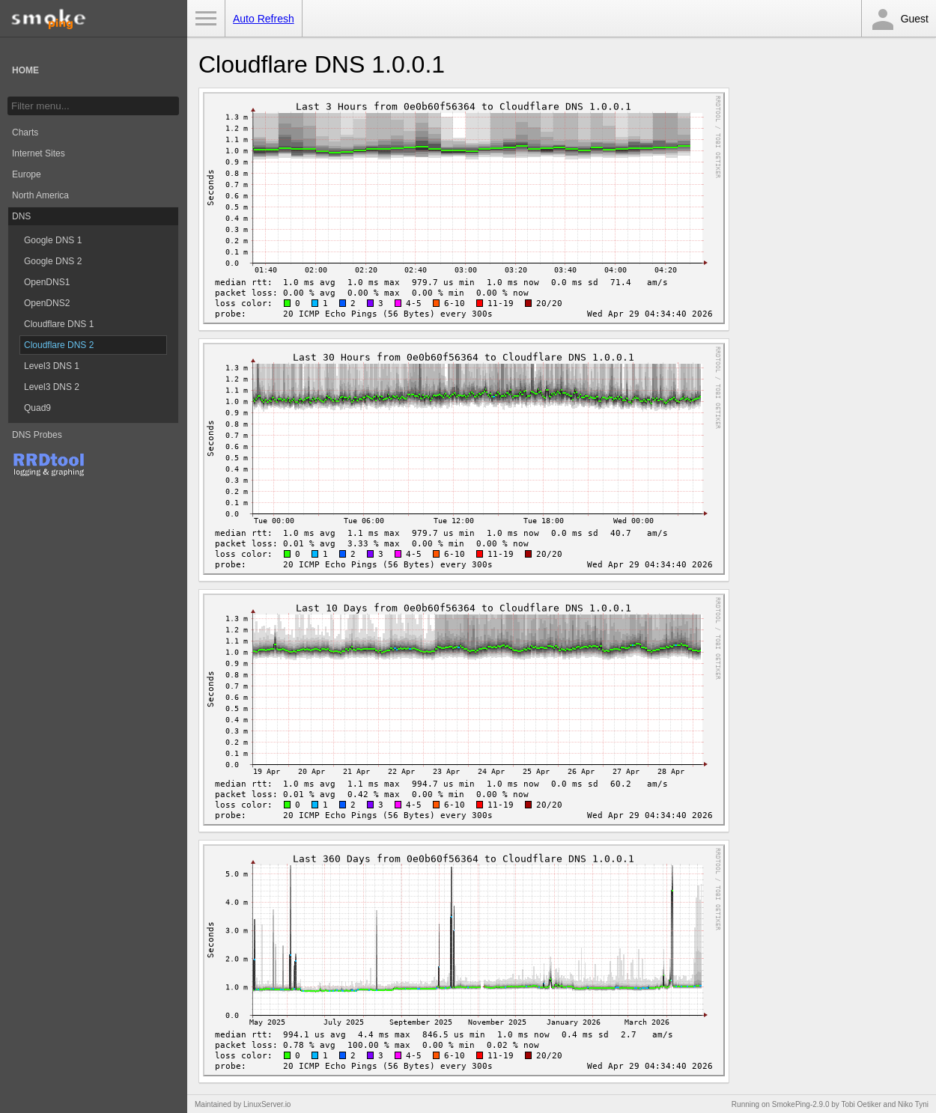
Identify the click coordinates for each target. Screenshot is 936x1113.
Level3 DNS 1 (51, 366)
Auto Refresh (263, 19)
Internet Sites (38, 153)
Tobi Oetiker (861, 1104)
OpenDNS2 (47, 303)
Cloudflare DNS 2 (59, 345)
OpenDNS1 (47, 282)
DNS (21, 216)
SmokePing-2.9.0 (801, 1104)
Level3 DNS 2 (51, 387)
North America (40, 195)
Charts (25, 132)
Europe (26, 174)
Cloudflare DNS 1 (59, 324)
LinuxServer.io (267, 1104)
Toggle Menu (206, 18)
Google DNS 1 (53, 240)
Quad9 (37, 408)
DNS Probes (37, 435)
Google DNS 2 (53, 261)
